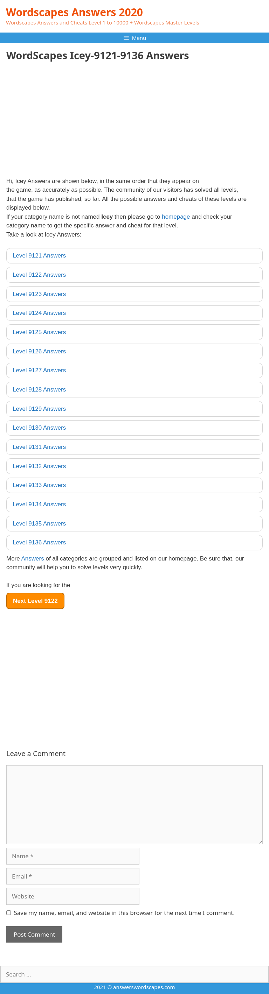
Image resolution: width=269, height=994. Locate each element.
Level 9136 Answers (39, 542)
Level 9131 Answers (39, 447)
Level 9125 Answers (39, 332)
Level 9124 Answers (39, 313)
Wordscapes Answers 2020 (74, 12)
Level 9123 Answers (39, 294)
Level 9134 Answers (39, 504)
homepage (176, 216)
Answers (32, 558)
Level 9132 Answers (39, 466)
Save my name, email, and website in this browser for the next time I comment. (124, 913)
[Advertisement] (65, 122)
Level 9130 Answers (39, 427)
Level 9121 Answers (39, 255)
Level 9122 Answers (39, 275)
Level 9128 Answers (39, 389)
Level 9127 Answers (39, 370)
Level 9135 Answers (39, 523)
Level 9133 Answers (39, 485)
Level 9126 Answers (39, 351)
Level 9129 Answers (39, 409)
